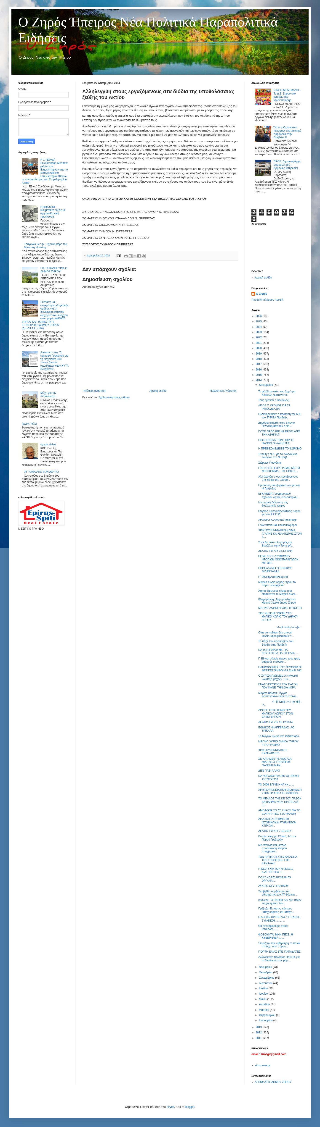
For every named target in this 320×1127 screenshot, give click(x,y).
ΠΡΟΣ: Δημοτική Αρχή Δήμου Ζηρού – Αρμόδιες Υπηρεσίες (287, 165)
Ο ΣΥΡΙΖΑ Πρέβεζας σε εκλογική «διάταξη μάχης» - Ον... (278, 677)
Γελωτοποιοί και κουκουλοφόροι (277, 525)
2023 (259, 332)
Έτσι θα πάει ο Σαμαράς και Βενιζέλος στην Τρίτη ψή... (275, 544)
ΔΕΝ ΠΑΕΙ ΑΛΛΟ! (269, 770)
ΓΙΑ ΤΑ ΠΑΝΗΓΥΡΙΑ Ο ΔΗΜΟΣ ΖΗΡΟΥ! (53, 270)
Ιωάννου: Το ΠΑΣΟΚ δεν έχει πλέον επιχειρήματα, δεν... (279, 901)
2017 (259, 364)
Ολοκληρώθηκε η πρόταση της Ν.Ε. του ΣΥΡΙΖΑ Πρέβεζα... (279, 415)
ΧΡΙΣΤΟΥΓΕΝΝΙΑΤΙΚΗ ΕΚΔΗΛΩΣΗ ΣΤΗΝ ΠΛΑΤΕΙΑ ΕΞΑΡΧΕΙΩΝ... (280, 791)
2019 (259, 353)
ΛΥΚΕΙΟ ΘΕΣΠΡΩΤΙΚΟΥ (273, 886)
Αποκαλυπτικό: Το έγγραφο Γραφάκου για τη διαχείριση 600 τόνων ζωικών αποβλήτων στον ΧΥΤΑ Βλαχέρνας (54, 360)
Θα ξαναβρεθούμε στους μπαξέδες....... (273, 927)
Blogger (189, 1107)
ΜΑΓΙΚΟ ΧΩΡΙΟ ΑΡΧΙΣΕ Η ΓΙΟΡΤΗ (280, 607)
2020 (259, 348)
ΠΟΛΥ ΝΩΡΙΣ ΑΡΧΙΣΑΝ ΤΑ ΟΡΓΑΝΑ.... (274, 879)
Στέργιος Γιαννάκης (269, 462)
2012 (259, 1032)
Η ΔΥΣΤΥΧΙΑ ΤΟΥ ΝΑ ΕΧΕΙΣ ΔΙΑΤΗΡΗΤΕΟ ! (275, 870)
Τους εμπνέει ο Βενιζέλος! (273, 400)
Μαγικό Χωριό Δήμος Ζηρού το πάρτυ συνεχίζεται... (277, 584)
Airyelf (170, 1107)
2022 (259, 337)
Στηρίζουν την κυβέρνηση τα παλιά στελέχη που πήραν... (279, 945)
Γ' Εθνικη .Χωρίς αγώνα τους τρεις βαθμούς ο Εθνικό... (279, 660)
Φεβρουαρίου (267, 1015)
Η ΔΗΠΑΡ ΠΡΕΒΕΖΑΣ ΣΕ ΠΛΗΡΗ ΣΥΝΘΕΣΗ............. (279, 919)
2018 (259, 358)
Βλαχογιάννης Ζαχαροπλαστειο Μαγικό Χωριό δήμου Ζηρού (277, 601)
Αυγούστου (266, 983)
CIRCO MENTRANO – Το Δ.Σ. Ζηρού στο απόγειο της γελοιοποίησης (287, 95)
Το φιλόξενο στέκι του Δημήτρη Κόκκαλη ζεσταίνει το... (276, 393)
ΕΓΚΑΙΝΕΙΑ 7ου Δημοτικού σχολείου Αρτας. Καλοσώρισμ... (279, 495)
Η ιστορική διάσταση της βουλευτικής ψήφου (273, 504)
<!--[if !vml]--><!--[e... (280, 627)
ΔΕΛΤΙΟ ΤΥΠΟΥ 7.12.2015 (274, 831)
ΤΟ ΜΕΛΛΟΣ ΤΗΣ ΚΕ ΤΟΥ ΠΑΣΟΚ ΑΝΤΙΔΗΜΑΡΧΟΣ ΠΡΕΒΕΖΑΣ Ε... (279, 802)
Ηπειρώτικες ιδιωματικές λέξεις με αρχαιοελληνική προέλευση (52, 211)
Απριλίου (265, 1004)
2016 (259, 369)
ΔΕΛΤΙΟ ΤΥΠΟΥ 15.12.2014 (275, 722)
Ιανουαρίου (266, 1020)
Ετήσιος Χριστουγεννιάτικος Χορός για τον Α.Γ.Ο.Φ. (279, 513)
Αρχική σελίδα (158, 390)
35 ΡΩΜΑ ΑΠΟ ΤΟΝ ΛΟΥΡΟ (41, 471)
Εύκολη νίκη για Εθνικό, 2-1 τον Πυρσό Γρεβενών (277, 838)
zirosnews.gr (262, 1065)
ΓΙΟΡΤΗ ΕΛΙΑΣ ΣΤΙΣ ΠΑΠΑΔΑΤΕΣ (279, 951)
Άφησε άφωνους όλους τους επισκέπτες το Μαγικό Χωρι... (277, 592)
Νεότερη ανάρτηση (94, 390)
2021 (259, 342)
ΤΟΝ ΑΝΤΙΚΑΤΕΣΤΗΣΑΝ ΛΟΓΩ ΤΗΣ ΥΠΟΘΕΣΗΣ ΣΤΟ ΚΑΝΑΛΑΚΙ (277, 860)
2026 (259, 316)
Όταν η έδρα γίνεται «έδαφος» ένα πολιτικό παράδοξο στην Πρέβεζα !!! (287, 132)
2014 (259, 380)
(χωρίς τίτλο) (29, 423)
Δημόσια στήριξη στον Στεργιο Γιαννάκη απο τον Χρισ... (276, 424)
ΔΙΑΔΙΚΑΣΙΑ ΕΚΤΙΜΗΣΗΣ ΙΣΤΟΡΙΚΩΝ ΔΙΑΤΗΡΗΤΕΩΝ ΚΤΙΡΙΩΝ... (277, 822)
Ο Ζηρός (261, 293)
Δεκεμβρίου (266, 384)
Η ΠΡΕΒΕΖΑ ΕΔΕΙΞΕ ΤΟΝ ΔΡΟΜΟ (279, 448)
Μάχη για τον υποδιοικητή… (49, 394)
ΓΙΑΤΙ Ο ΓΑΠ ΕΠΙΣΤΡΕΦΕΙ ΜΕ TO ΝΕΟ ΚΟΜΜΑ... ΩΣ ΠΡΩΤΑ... (279, 469)
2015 (259, 374)
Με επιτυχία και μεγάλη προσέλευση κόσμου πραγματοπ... (272, 848)
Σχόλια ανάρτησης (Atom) (114, 397)
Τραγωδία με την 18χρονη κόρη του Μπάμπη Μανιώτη (45, 245)
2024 (259, 326)
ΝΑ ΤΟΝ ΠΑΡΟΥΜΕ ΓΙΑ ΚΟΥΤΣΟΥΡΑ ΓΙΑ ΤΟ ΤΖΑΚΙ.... (278, 651)
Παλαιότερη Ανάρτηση (223, 390)
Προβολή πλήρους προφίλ (267, 299)
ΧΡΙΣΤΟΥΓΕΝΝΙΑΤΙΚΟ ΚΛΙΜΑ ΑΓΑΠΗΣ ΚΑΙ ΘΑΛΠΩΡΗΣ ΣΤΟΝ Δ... (280, 534)
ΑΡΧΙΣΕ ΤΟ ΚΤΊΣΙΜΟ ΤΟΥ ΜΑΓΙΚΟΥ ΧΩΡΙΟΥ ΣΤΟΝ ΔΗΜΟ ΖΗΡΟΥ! (275, 713)
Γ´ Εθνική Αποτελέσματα (273, 576)
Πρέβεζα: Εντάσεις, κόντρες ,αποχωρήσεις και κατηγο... (276, 910)
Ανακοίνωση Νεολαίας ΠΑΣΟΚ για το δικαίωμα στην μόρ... (279, 959)
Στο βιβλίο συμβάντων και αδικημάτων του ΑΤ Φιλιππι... (277, 893)
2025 (259, 321)
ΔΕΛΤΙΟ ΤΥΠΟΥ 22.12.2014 (275, 550)
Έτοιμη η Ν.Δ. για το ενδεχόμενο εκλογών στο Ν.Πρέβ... (277, 455)
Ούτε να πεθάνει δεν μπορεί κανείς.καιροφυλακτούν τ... (276, 634)
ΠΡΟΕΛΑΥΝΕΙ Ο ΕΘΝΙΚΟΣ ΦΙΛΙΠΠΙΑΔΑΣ (275, 570)
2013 (259, 1027)
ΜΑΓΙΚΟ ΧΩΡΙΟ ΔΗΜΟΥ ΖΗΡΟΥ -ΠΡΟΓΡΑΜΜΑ (278, 743)
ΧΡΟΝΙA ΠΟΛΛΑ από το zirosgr (277, 519)
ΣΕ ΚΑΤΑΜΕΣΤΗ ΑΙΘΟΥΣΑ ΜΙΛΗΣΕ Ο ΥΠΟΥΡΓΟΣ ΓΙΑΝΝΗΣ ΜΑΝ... (274, 762)
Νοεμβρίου (266, 967)
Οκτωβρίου (266, 972)
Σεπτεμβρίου (267, 977)
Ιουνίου (264, 993)
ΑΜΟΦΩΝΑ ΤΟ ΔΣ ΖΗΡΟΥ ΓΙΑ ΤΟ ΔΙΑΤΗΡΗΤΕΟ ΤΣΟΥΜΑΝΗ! (279, 812)
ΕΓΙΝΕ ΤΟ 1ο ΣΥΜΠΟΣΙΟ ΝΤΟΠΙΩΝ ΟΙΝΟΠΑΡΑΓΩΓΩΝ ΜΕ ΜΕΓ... (278, 560)
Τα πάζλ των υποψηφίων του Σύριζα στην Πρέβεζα (275, 643)
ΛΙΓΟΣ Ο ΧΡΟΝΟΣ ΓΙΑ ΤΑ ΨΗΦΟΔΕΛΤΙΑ (274, 407)
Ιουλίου (264, 988)
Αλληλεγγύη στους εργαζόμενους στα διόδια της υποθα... (278, 478)
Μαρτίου (264, 1009)
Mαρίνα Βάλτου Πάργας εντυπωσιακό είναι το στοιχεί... (278, 694)
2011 (259, 1038)
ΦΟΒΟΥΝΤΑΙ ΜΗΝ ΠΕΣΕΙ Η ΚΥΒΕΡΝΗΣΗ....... (275, 936)
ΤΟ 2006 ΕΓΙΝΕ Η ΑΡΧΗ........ (276, 784)
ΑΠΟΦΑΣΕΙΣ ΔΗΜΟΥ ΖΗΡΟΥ (273, 1082)
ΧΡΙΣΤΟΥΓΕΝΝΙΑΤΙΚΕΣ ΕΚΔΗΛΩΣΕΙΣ (272, 752)
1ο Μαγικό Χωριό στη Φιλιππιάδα (278, 736)
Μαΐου (263, 999)
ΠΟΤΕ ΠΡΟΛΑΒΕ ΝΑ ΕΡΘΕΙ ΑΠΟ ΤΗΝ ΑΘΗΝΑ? (279, 433)
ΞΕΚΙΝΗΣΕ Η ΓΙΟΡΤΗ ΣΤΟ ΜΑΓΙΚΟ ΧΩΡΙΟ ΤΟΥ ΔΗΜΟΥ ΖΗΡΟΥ (278, 617)
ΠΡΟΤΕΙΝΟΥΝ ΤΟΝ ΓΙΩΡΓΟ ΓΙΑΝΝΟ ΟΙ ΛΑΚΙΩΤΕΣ (275, 442)
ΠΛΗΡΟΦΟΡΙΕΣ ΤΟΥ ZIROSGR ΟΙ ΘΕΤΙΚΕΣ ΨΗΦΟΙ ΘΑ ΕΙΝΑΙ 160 (279, 669)
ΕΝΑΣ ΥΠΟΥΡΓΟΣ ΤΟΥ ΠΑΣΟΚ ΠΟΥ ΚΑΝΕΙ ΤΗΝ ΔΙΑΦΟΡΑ (278, 686)
